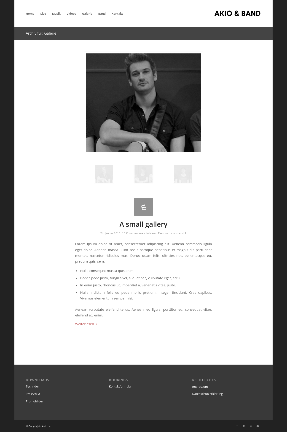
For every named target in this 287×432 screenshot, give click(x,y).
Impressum (200, 387)
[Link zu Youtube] (250, 426)
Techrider (32, 386)
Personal (163, 233)
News (153, 233)
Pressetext (33, 394)
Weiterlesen (87, 323)
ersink (183, 233)
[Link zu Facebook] (237, 426)
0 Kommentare (133, 233)
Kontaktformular (120, 386)
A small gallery (144, 224)
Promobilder (34, 401)
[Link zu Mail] (257, 426)
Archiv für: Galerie (41, 33)
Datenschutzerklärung (207, 394)
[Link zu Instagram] (244, 426)
